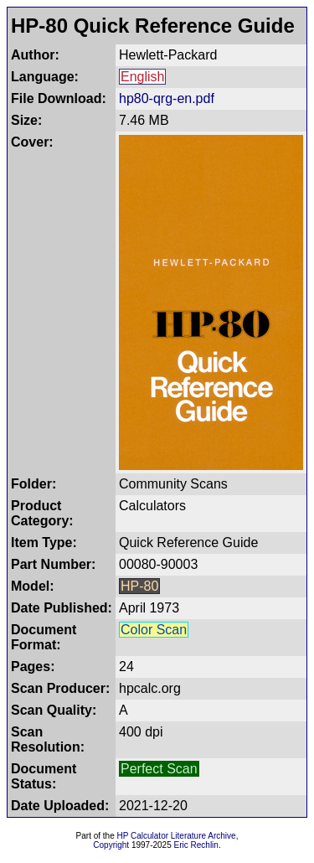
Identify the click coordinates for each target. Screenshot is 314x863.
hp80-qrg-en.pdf (166, 98)
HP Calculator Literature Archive (176, 835)
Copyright (111, 845)
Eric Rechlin (196, 845)
